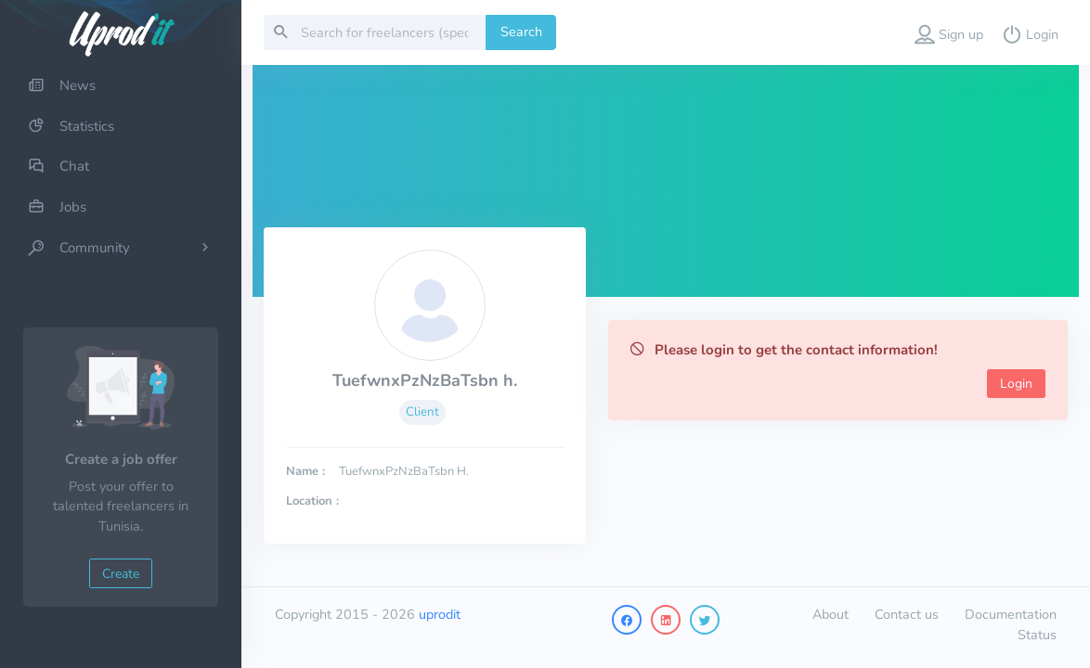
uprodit (440, 614)
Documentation (1011, 614)
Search (521, 31)
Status (1037, 634)
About (830, 614)
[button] (949, 32)
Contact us (907, 614)
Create (120, 574)
